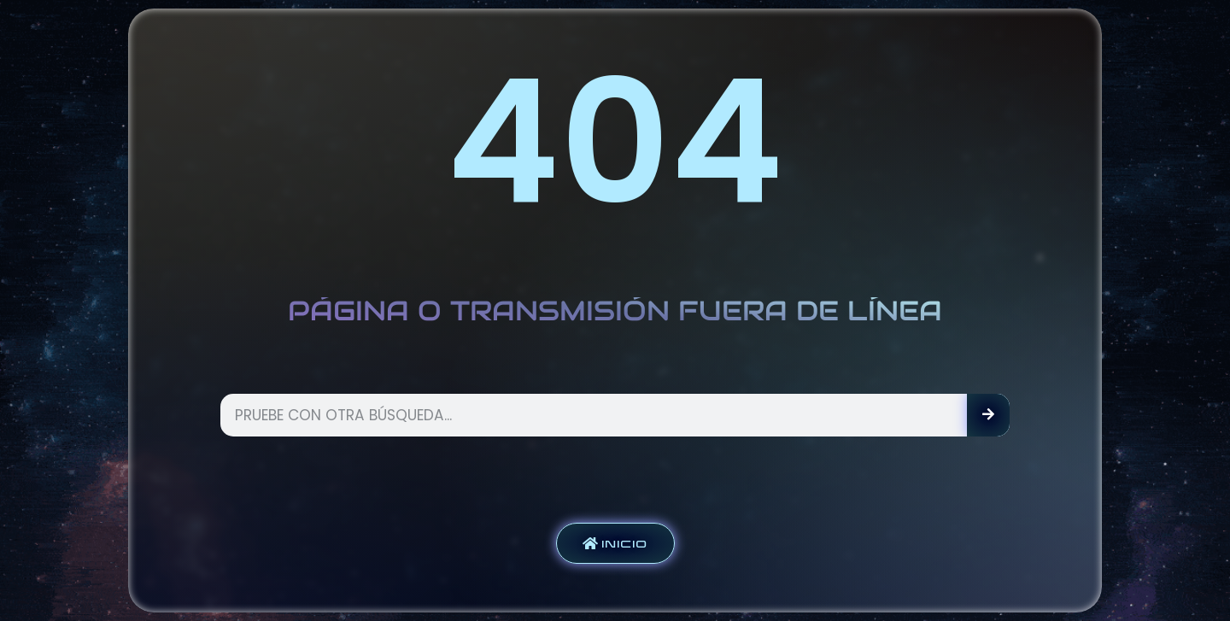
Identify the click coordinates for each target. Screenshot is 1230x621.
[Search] (988, 415)
